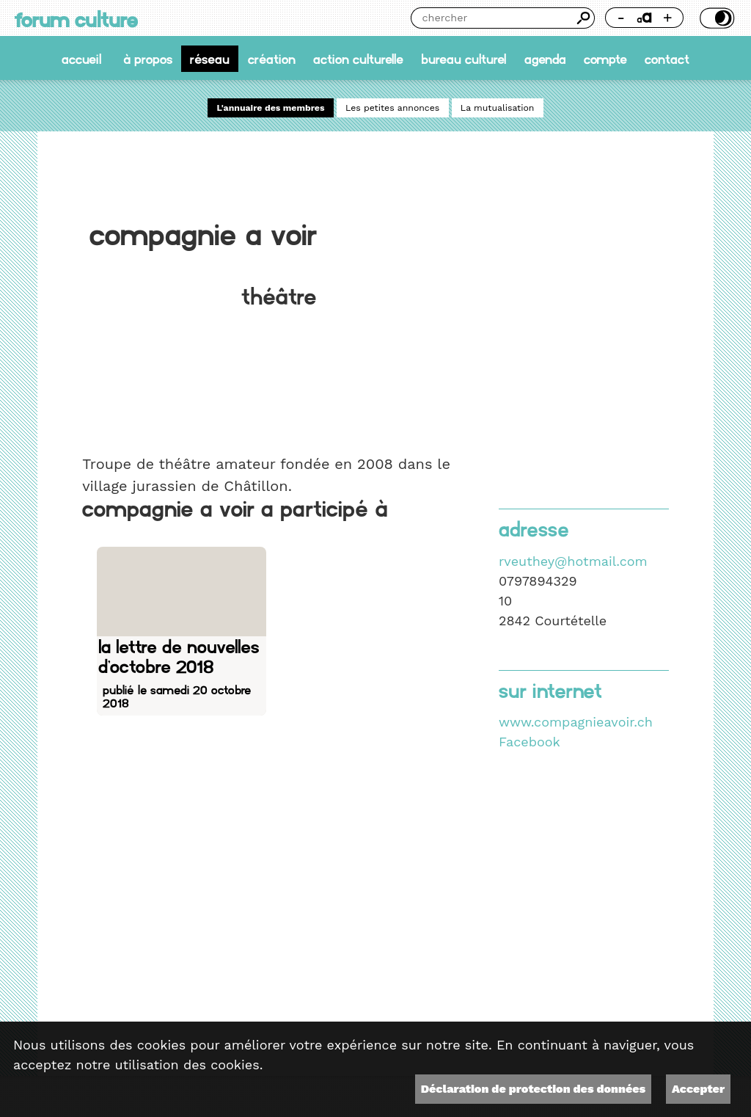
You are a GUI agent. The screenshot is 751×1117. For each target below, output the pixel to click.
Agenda (545, 58)
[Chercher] (492, 18)
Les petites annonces (392, 108)
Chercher (584, 18)
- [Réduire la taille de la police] (621, 17)
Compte (605, 58)
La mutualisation (498, 108)
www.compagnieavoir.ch (576, 721)
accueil (81, 58)
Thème (715, 18)
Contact (667, 58)
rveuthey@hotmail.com (573, 561)
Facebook (529, 741)
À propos (147, 58)
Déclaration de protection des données (533, 1089)
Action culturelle (358, 58)
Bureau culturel (463, 58)
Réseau (210, 58)
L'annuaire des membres (271, 108)
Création (272, 58)
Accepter (698, 1089)
